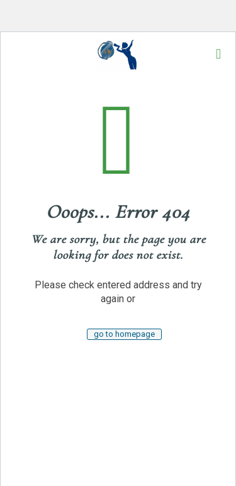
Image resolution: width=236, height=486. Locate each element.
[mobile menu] (218, 54)
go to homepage (124, 334)
